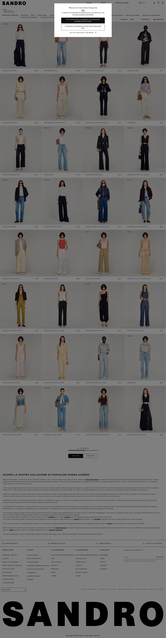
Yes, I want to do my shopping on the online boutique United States (83, 20)
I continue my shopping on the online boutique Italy (83, 27)
